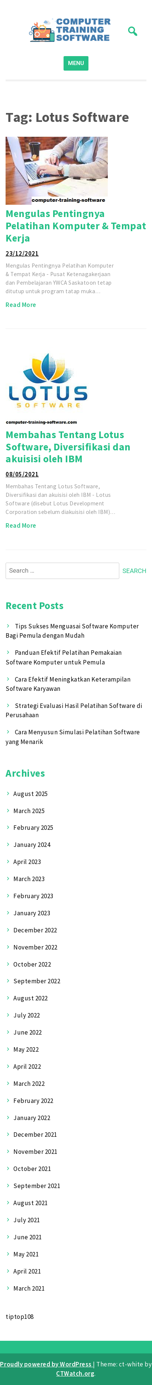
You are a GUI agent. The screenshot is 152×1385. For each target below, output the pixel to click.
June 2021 (27, 1237)
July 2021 (26, 1220)
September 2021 (36, 1186)
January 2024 (31, 845)
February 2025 (33, 827)
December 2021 (35, 1134)
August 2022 (30, 998)
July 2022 (26, 1015)
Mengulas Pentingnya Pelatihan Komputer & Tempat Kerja (76, 225)
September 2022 (36, 981)
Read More (21, 305)
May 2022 (26, 1049)
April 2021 (27, 1271)
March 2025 (29, 811)
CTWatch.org (75, 1373)
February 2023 (33, 896)
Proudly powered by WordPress (46, 1364)
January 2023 (31, 913)
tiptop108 (20, 1317)
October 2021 (32, 1169)
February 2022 (33, 1101)
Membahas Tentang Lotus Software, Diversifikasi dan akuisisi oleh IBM (68, 446)
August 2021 (30, 1203)
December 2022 (35, 930)
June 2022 (27, 1032)
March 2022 (29, 1084)
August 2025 (30, 794)
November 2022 (35, 947)
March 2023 (29, 879)
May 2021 (26, 1254)
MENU (76, 63)
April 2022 (27, 1066)
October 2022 (32, 964)
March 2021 (29, 1288)
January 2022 (31, 1118)
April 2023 (27, 862)
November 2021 (35, 1152)
